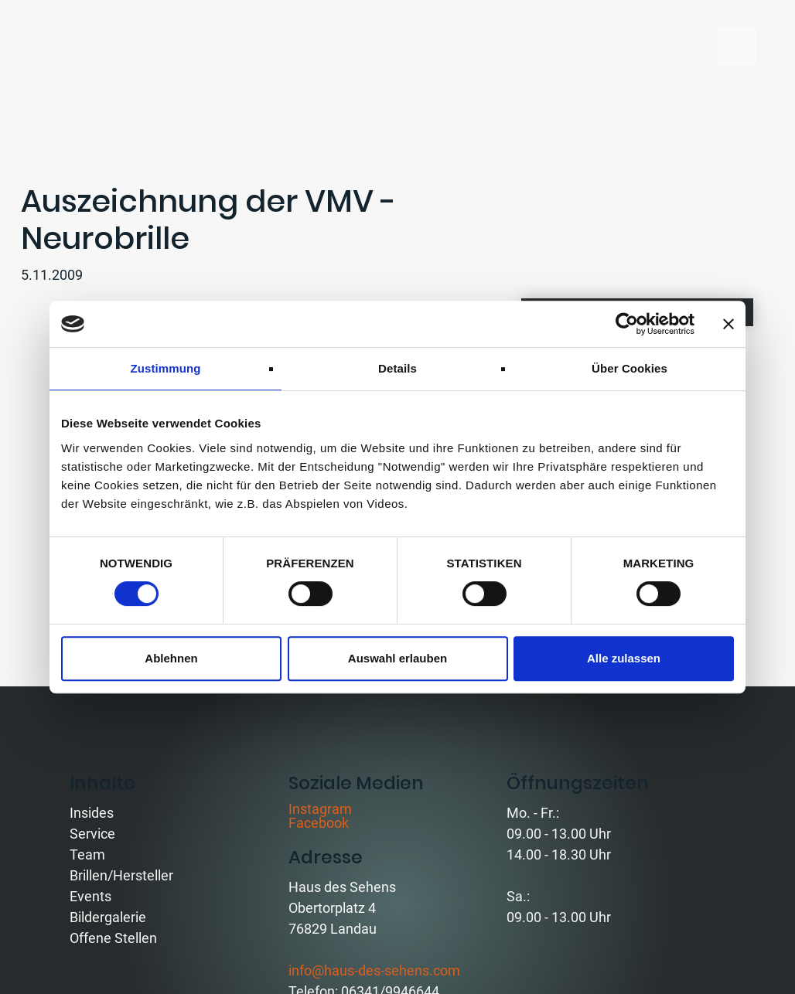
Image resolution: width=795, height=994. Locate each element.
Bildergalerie (108, 917)
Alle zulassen (623, 658)
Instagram (320, 809)
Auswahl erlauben (397, 658)
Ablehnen (171, 658)
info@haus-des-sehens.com (374, 970)
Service (92, 833)
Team (87, 854)
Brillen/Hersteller (121, 875)
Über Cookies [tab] (629, 368)
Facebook (318, 823)
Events (90, 896)
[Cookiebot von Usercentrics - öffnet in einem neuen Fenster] (626, 323)
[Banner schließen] (728, 323)
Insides (92, 813)
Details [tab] (397, 368)
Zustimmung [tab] (166, 368)
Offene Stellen (113, 938)
